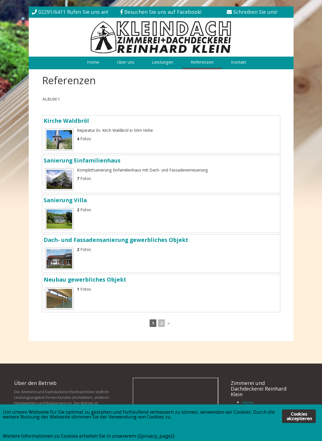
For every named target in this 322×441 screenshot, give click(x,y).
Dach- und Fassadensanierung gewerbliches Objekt (116, 240)
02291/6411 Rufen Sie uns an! (73, 11)
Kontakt (238, 62)
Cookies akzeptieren (299, 416)
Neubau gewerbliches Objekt (85, 279)
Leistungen (162, 62)
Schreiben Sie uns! (255, 11)
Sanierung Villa (65, 200)
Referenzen (202, 62)
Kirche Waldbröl (66, 120)
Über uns (125, 62)
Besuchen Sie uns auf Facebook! (162, 11)
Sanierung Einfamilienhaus (82, 160)
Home (93, 62)
